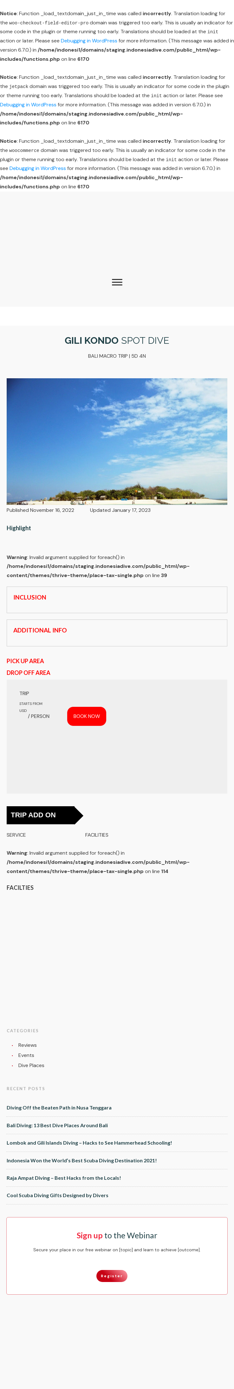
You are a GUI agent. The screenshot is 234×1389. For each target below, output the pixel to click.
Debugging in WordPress (89, 40)
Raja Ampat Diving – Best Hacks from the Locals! (64, 1178)
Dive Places (31, 1065)
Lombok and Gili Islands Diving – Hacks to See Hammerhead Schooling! (89, 1143)
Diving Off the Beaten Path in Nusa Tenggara (59, 1107)
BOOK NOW (87, 716)
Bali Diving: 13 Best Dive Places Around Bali (57, 1125)
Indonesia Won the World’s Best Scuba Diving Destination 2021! (82, 1160)
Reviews (27, 1045)
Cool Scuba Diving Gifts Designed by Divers (57, 1195)
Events (26, 1055)
